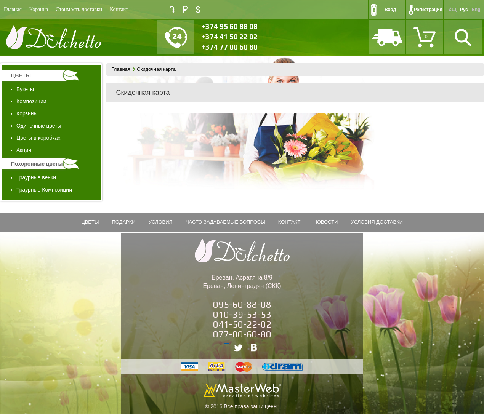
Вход (390, 9)
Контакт (119, 9)
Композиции (31, 101)
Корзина (38, 9)
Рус (464, 9)
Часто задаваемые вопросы (225, 222)
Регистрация (428, 9)
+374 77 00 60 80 (230, 47)
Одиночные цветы (38, 126)
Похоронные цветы (37, 164)
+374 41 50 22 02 (230, 36)
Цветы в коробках (38, 138)
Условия (161, 222)
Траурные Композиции (44, 190)
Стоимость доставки (79, 9)
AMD (172, 9)
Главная (13, 9)
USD (198, 9)
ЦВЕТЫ (21, 75)
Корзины (27, 113)
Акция (23, 150)
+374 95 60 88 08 (230, 26)
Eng (476, 9)
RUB (185, 9)
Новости (325, 222)
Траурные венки (36, 177)
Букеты (25, 89)
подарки (123, 222)
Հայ (452, 9)
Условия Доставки (377, 222)
